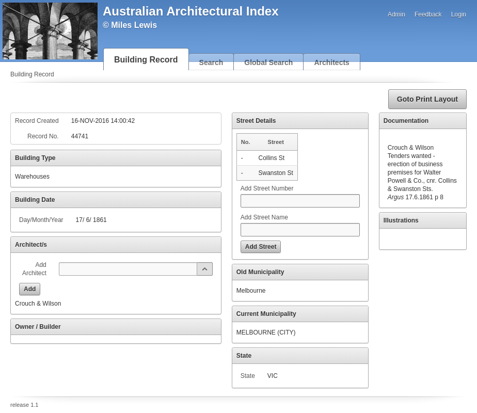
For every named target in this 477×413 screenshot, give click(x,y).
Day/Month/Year (41, 220)
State (248, 375)
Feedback (428, 14)
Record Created (37, 120)
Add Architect (34, 269)
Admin (396, 14)
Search (211, 62)
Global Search (268, 62)
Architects (331, 62)
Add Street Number (267, 188)
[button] (427, 99)
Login (458, 14)
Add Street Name (264, 217)
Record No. (43, 136)
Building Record (146, 59)
